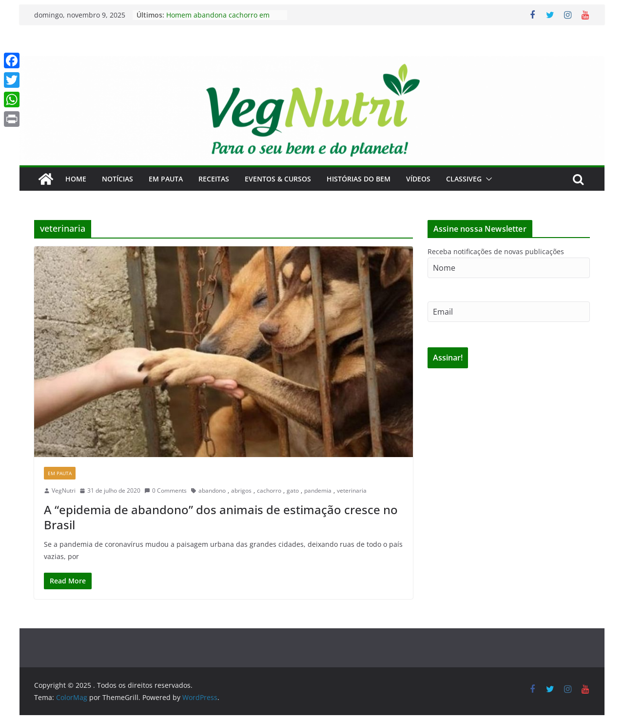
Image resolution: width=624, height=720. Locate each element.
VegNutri (64, 490)
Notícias (117, 178)
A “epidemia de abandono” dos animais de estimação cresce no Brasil (221, 517)
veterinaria (352, 490)
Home (75, 178)
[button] (487, 179)
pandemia (318, 490)
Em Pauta (166, 178)
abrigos (241, 490)
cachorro (269, 490)
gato (293, 490)
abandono (212, 490)
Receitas (213, 178)
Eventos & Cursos (278, 178)
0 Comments (165, 490)
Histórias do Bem (358, 178)
